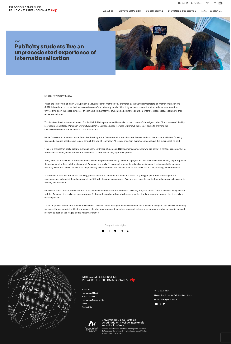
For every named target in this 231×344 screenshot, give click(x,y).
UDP (206, 3)
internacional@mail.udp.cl (165, 300)
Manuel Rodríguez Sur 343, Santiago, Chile (173, 295)
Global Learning (88, 296)
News (204, 11)
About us (86, 289)
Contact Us (215, 11)
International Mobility (91, 293)
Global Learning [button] (155, 11)
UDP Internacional (33, 9)
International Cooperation (93, 300)
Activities (196, 3)
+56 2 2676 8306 (162, 291)
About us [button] (109, 11)
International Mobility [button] (130, 11)
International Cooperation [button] (183, 11)
